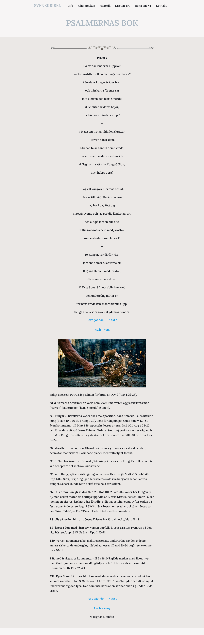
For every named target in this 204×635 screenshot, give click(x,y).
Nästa (113, 320)
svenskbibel (47, 5)
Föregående (95, 320)
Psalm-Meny (102, 330)
